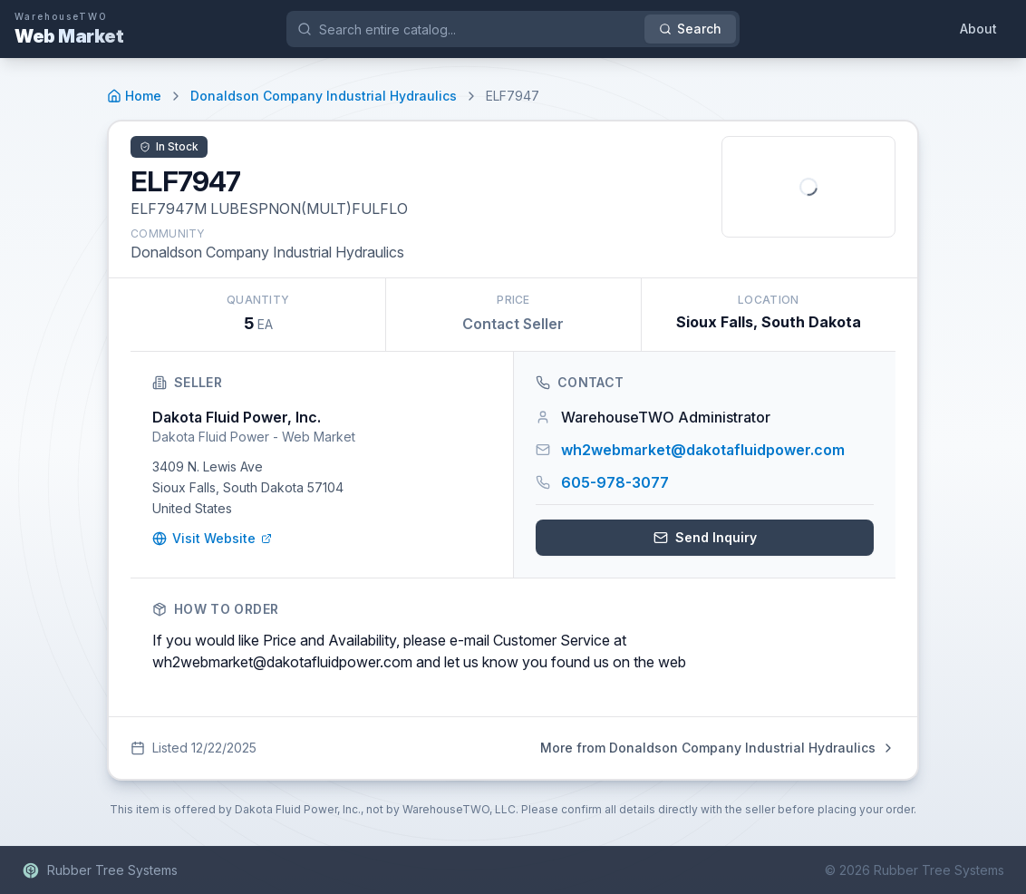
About (978, 28)
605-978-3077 (615, 482)
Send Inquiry (705, 537)
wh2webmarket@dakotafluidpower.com (703, 450)
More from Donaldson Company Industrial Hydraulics (717, 747)
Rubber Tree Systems (100, 870)
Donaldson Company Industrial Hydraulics (323, 95)
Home (134, 95)
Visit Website (212, 538)
